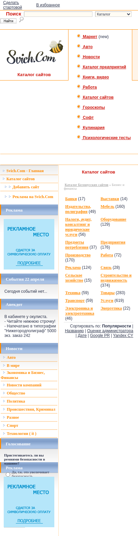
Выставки (110, 198)
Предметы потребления (76, 245)
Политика (14, 401)
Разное (11, 417)
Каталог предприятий (101, 67)
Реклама (73, 267)
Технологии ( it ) (19, 433)
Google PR (100, 335)
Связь (106, 267)
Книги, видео (93, 77)
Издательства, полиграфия (78, 209)
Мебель (107, 206)
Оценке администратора (110, 330)
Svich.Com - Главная (23, 170)
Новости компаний (22, 385)
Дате (82, 335)
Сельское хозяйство (74, 278)
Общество (14, 393)
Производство (78, 255)
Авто (84, 46)
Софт (85, 117)
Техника (72, 292)
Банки (71, 198)
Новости (88, 57)
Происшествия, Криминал (29, 409)
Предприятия (113, 242)
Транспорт (75, 300)
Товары (108, 292)
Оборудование (113, 219)
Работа (87, 87)
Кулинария (91, 127)
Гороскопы (91, 107)
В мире (11, 365)
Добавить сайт (21, 187)
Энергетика (111, 308)
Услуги (107, 300)
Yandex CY (123, 335)
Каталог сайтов (95, 97)
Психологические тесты (104, 137)
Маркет (87, 36)
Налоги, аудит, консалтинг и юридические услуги (78, 227)
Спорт (10, 425)
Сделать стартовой (12, 5)
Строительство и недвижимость (116, 278)
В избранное (48, 5)
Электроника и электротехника (79, 311)
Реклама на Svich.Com (28, 196)
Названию (74, 330)
